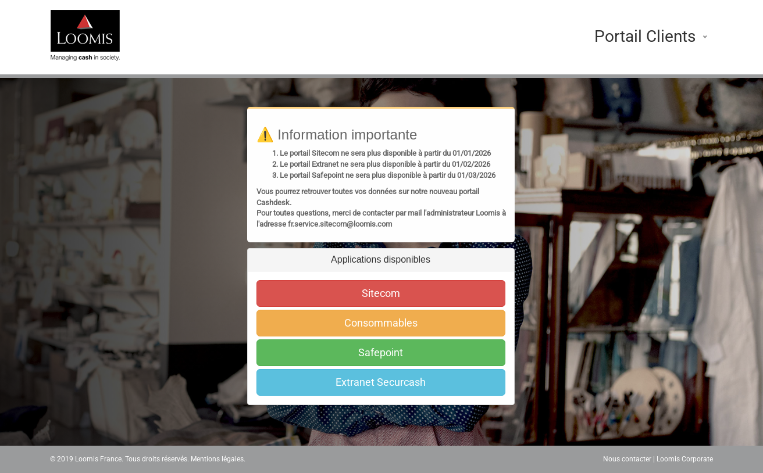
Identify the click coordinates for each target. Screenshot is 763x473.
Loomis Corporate (685, 459)
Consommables (381, 323)
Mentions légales (217, 459)
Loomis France (98, 459)
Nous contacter (627, 459)
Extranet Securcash (381, 382)
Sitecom (381, 293)
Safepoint (380, 352)
